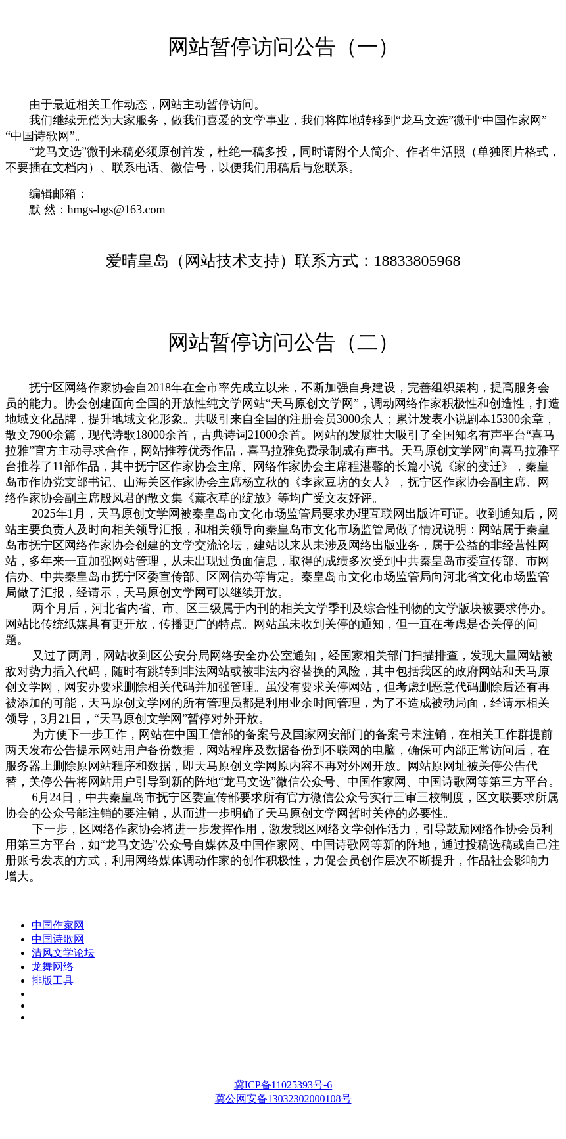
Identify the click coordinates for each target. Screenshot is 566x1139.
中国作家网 (58, 925)
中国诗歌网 (58, 939)
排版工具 (53, 980)
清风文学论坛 (63, 952)
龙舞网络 (53, 966)
